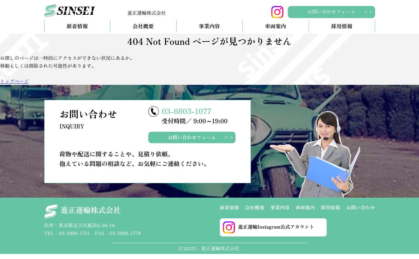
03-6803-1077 (186, 115)
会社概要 (143, 31)
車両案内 (275, 31)
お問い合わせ (360, 212)
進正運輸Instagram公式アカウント (268, 233)
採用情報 (341, 31)
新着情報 (77, 31)
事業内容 (209, 31)
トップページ (14, 86)
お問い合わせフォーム (331, 11)
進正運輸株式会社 (82, 216)
